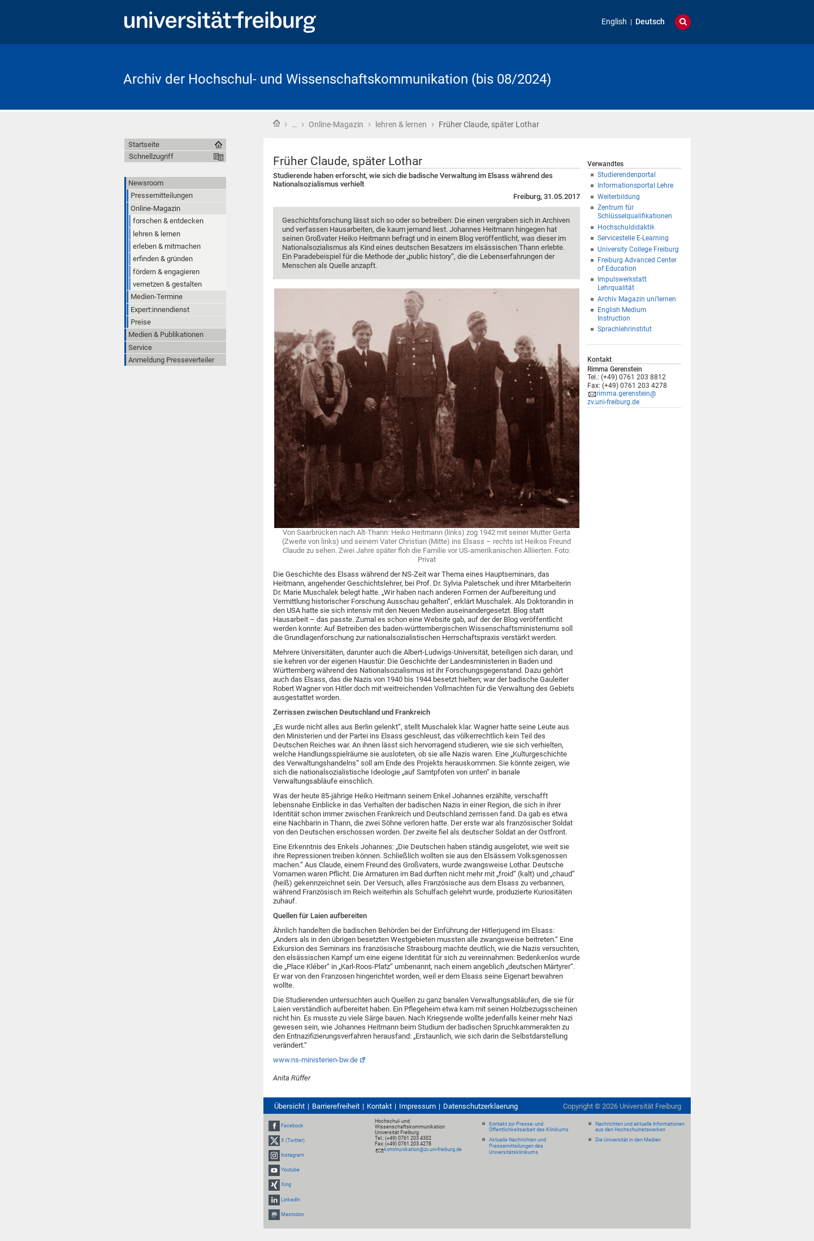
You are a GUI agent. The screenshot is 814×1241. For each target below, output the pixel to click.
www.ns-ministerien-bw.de (315, 1060)
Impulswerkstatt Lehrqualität (622, 283)
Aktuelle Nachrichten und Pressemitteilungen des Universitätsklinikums (517, 1146)
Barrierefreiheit (336, 1106)
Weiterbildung (618, 197)
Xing (286, 1185)
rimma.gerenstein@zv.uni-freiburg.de (621, 398)
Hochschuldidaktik (626, 227)
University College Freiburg (638, 249)
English (614, 22)
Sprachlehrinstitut (624, 329)
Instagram (292, 1155)
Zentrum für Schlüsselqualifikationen (634, 212)
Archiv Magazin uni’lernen (636, 299)
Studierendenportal (626, 175)
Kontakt (379, 1106)
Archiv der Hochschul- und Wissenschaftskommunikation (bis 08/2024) (337, 79)
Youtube (290, 1170)
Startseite (276, 123)
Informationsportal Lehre (635, 185)
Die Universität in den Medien (628, 1140)
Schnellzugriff (151, 156)
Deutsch (650, 22)
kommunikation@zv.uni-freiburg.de (423, 1149)
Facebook (292, 1125)
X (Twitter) (293, 1140)
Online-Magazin (336, 124)
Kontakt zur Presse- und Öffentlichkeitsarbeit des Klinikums (529, 1127)
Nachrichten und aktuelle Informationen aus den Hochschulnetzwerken (640, 1127)
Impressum (417, 1106)
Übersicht (289, 1106)
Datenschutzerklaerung (480, 1106)
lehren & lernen (401, 124)
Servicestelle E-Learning (633, 238)
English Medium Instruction (622, 314)
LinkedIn (290, 1200)
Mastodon (292, 1214)
